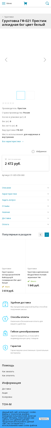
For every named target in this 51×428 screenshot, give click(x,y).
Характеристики (9, 194)
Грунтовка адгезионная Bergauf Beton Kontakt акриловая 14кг (38, 275)
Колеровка (7, 397)
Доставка (6, 218)
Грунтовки (9, 17)
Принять (44, 418)
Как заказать (8, 371)
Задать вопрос (9, 200)
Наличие (6, 212)
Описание (6, 187)
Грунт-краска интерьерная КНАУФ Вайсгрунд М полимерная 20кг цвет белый (11, 277)
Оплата (5, 224)
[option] (13, 266)
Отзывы (5, 206)
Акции (4, 393)
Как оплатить (8, 375)
